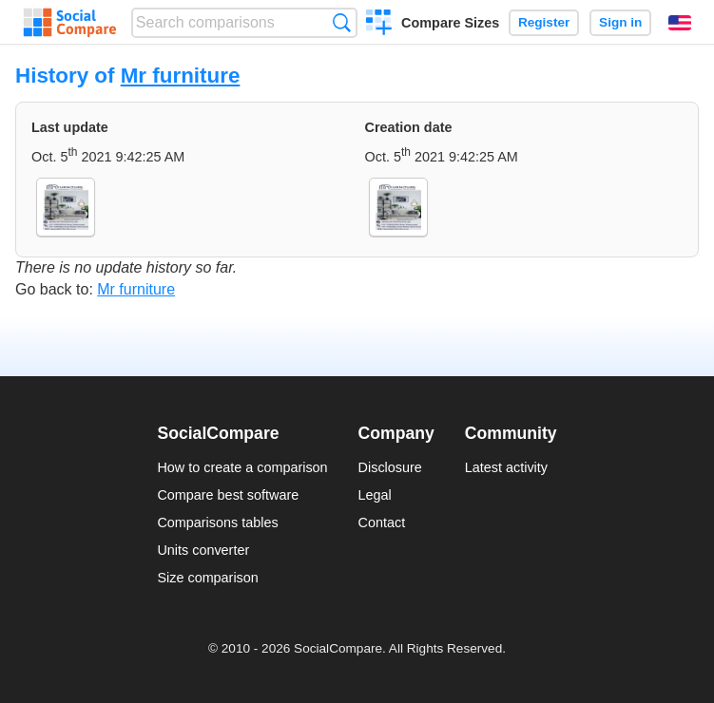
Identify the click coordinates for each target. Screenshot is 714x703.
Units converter (203, 550)
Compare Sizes (450, 22)
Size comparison (207, 577)
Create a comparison (379, 24)
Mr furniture (181, 75)
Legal (375, 495)
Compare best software (228, 495)
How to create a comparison (242, 467)
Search (342, 22)
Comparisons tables (217, 522)
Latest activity (506, 467)
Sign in (620, 22)
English (679, 22)
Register (543, 22)
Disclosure (390, 467)
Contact (382, 522)
